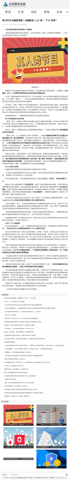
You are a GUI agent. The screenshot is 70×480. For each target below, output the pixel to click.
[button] (67, 12)
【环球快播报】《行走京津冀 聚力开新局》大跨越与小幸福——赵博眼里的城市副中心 (28, 349)
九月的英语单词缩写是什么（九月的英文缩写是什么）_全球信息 (22, 311)
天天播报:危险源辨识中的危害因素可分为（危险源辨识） (20, 376)
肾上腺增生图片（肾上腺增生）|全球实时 (16, 386)
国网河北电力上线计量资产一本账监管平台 (16, 369)
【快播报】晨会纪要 (10, 379)
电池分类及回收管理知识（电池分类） (15, 359)
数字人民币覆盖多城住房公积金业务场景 (15, 372)
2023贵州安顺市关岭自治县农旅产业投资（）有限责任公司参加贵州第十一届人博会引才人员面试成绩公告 (34, 345)
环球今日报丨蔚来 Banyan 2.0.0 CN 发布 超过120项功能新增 (21, 318)
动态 (34, 12)
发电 (47, 12)
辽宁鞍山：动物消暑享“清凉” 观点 (14, 365)
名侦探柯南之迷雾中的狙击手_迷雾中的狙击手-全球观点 (20, 335)
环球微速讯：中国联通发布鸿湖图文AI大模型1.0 (18, 352)
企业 (59, 12)
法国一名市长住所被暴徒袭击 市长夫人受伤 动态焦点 (19, 382)
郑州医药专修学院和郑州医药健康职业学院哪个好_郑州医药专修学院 (23, 393)
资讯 (8, 12)
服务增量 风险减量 (9, 342)
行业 (21, 12)
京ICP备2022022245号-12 (41, 477)
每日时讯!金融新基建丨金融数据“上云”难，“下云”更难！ (20, 298)
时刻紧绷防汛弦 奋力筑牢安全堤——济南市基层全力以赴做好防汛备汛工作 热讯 (27, 362)
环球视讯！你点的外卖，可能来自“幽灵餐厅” (17, 396)
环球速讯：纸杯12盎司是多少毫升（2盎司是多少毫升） (20, 325)
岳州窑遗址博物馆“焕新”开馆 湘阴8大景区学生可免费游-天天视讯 (22, 321)
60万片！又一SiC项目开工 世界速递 (14, 301)
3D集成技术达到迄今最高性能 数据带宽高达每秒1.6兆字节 (20, 389)
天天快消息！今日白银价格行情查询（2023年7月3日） (19, 328)
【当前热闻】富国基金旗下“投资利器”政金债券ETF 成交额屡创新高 (23, 355)
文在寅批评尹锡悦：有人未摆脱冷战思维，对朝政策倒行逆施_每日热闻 (24, 338)
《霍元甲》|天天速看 (10, 315)
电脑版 (61, 4)
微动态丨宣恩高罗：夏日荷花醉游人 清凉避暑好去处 (19, 332)
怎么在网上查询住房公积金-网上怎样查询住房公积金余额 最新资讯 (23, 305)
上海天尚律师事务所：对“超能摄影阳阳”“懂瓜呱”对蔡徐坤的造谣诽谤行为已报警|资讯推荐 (29, 308)
